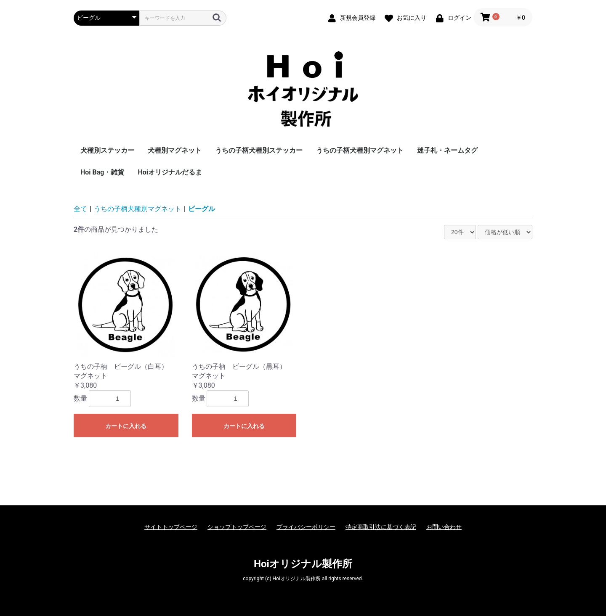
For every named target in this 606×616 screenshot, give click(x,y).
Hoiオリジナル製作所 (303, 564)
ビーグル (201, 209)
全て (80, 209)
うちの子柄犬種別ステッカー (259, 150)
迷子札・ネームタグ (447, 150)
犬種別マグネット (175, 150)
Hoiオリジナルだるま (170, 172)
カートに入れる (125, 426)
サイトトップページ (170, 526)
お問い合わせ (444, 526)
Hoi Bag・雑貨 (102, 172)
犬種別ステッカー (107, 150)
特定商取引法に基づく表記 (381, 526)
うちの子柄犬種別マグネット (360, 150)
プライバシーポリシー (305, 526)
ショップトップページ (236, 526)
